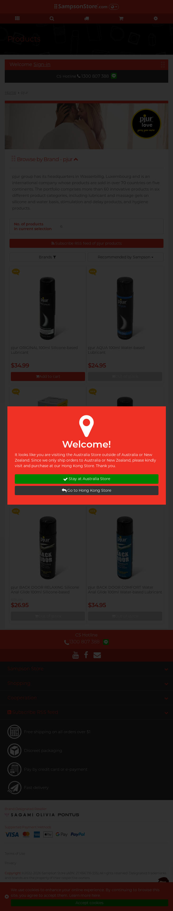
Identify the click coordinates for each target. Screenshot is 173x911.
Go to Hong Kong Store (86, 490)
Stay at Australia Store (86, 478)
